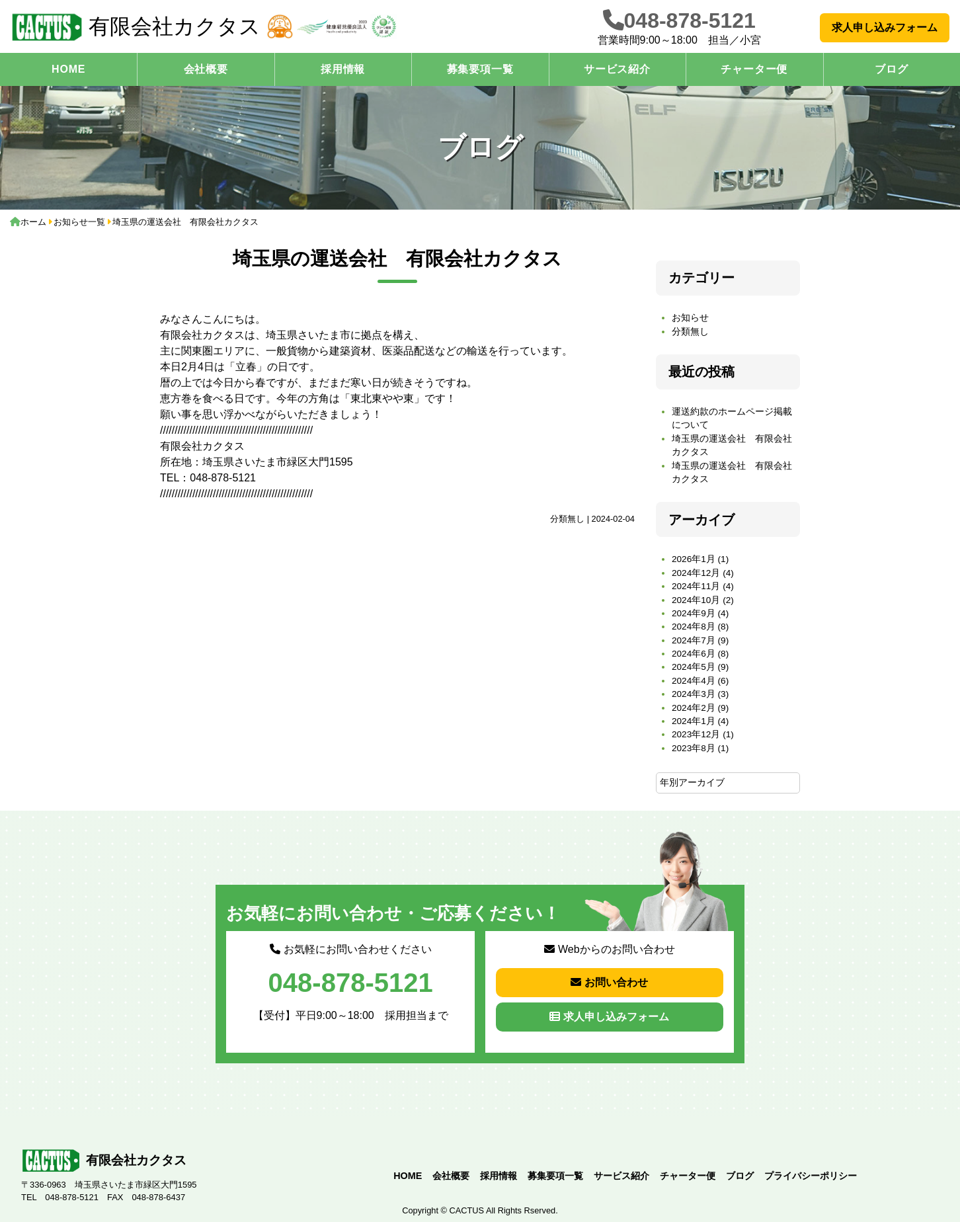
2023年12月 (696, 734)
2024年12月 (696, 573)
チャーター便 (754, 69)
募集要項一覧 (480, 69)
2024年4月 (693, 681)
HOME (68, 69)
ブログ (891, 69)
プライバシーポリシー (810, 1175)
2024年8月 (693, 626)
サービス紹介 (617, 69)
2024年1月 (693, 721)
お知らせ (690, 318)
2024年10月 (696, 600)
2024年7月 (693, 640)
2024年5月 (693, 667)
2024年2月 (693, 708)
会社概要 (206, 69)
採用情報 (343, 69)
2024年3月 (693, 694)
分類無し (567, 519)
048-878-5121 (690, 20)
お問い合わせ (609, 982)
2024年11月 (696, 586)
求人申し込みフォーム (885, 27)
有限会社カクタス (135, 27)
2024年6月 (693, 654)
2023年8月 (693, 748)
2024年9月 (693, 613)
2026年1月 (693, 559)
